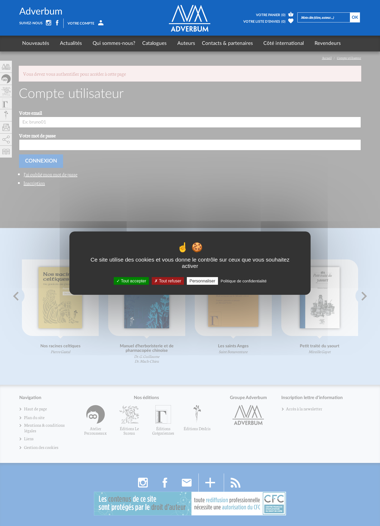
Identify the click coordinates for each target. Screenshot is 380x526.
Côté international (268, 43)
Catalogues (146, 43)
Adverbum (41, 11)
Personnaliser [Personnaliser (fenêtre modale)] (202, 280)
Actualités (67, 43)
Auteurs (174, 43)
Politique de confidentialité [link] (244, 280)
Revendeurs (308, 43)
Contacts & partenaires (215, 43)
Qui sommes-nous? (106, 43)
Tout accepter (131, 280)
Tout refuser (167, 280)
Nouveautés (35, 43)
